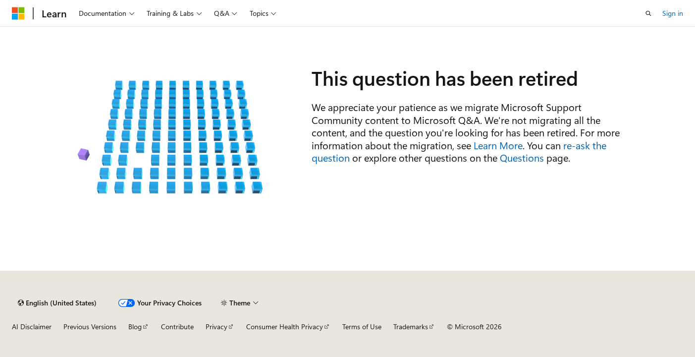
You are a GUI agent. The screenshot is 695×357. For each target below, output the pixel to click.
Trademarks (410, 326)
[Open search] (648, 13)
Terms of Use (361, 326)
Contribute (177, 326)
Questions (522, 157)
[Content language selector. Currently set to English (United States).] (57, 303)
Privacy (216, 326)
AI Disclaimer (32, 326)
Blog (135, 326)
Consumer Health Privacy (284, 326)
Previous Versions (89, 326)
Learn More (498, 145)
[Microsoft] (18, 13)
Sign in (672, 13)
